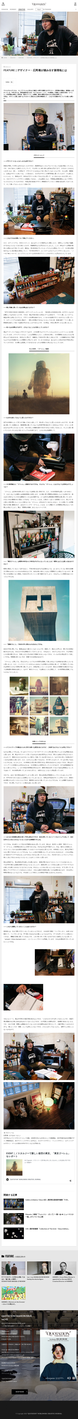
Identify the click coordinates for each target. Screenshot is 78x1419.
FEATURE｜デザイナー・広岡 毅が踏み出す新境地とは (42, 57)
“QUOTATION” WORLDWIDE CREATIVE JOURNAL (44, 1413)
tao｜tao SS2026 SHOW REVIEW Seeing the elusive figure (38, 1278)
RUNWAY (13, 9)
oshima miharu (8, 1408)
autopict (7, 939)
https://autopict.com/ (18, 939)
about (5, 1405)
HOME (5, 57)
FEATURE (21, 57)
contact (6, 1407)
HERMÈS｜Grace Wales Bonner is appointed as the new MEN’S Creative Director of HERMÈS (64, 1279)
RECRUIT (7, 1410)
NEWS (21, 1200)
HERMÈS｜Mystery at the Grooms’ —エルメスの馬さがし (13, 1303)
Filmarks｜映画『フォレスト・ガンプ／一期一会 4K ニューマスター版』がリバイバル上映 (49, 1215)
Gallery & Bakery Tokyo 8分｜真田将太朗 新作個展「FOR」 (47, 1200)
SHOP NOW (20, 1392)
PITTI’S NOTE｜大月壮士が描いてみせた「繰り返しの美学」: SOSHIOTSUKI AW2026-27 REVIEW (13, 1279)
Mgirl (39, 9)
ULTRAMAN (47, 9)
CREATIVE (21, 9)
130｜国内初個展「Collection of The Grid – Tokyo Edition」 (47, 1229)
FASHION (5, 9)
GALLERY (30, 9)
